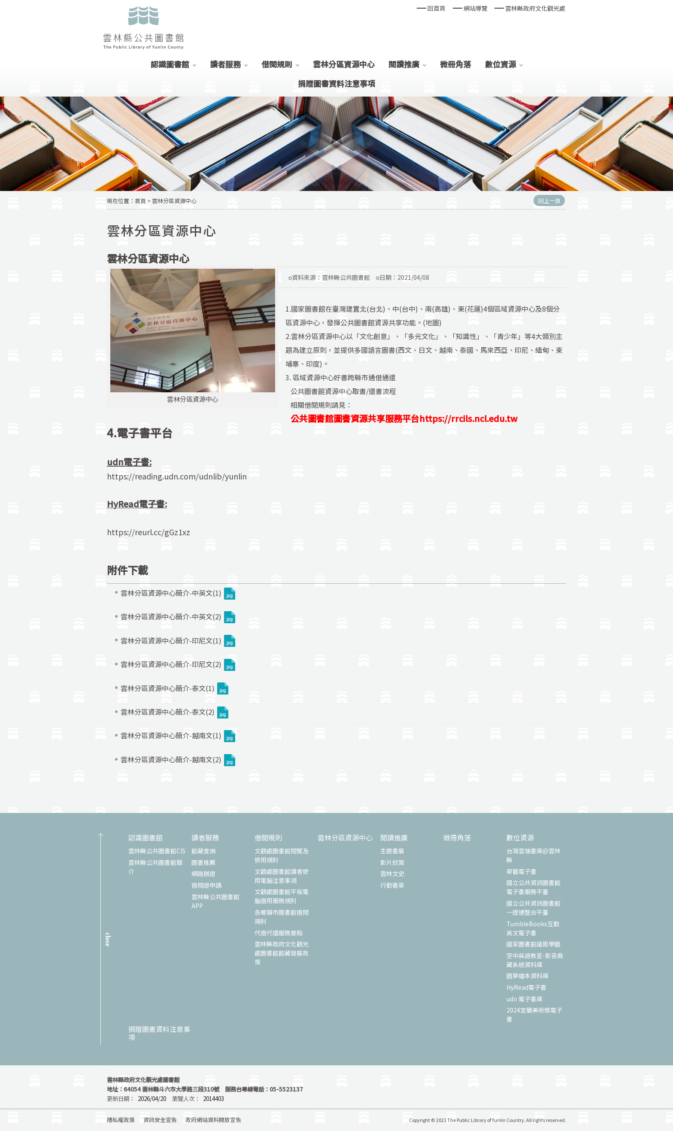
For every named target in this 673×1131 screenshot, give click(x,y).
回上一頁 (549, 201)
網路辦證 (203, 873)
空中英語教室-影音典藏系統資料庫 (534, 960)
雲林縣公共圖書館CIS (156, 850)
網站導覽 (476, 8)
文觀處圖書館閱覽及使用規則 (282, 855)
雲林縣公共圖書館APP (215, 901)
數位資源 (500, 64)
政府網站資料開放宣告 (213, 1120)
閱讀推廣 (403, 64)
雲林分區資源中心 (344, 64)
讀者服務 (225, 64)
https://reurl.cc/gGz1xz (148, 531)
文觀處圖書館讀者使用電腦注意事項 (282, 876)
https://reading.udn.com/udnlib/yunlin (177, 476)
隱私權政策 (121, 1120)
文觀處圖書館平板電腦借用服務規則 (282, 896)
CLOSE (108, 940)
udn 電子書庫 (524, 999)
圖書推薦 (203, 862)
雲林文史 (392, 873)
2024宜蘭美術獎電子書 (534, 1014)
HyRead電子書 (526, 987)
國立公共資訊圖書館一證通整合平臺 (533, 907)
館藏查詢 (203, 850)
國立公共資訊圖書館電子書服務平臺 (533, 887)
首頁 (140, 201)
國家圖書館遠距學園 (533, 944)
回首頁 (436, 8)
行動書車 (392, 885)
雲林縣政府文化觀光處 (535, 8)
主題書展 (392, 850)
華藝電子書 (521, 871)
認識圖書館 (170, 64)
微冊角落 (455, 64)
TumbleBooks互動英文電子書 (532, 928)
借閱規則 (276, 64)
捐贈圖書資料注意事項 (336, 83)
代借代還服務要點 (279, 932)
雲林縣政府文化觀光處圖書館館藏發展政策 (282, 953)
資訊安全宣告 (160, 1120)
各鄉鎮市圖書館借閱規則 (282, 916)
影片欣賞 (392, 862)
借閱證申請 (206, 885)
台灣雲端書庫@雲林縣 (533, 855)
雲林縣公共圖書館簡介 (155, 867)
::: (105, 1072)
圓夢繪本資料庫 (527, 975)
